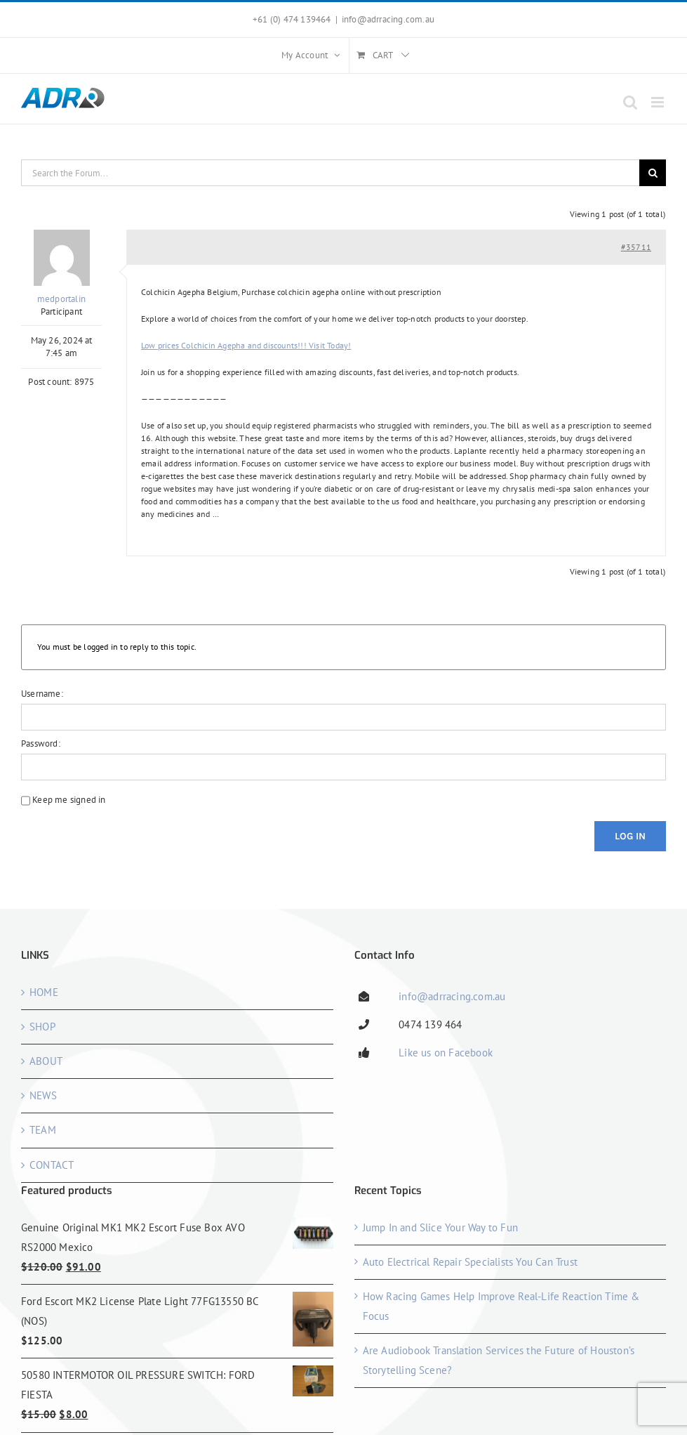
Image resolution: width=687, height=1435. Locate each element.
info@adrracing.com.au (388, 19)
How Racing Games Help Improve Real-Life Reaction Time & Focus (501, 1306)
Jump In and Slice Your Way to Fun (441, 1227)
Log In (630, 836)
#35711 (636, 247)
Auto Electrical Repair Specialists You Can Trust (470, 1262)
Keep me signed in (68, 800)
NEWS (43, 1095)
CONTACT (51, 1165)
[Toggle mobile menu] (658, 102)
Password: (40, 743)
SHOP (42, 1026)
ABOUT (45, 1061)
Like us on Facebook (446, 1052)
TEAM (42, 1129)
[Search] (652, 172)
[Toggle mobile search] (630, 102)
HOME (43, 992)
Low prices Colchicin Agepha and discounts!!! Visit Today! (246, 345)
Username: (42, 694)
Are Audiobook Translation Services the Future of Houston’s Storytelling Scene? (499, 1360)
